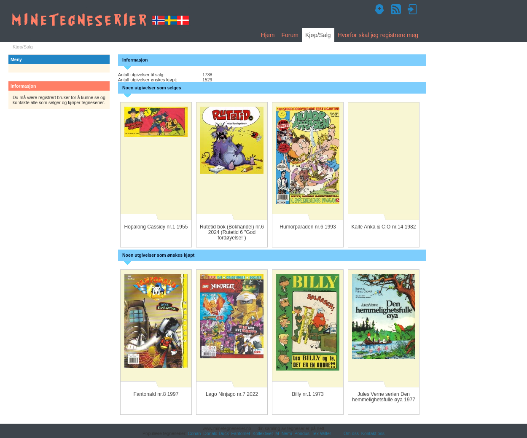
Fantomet (240, 433)
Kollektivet (263, 433)
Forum (289, 35)
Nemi (287, 433)
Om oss (351, 433)
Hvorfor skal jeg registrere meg (378, 35)
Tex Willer (321, 433)
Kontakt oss (372, 433)
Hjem (268, 35)
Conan (194, 433)
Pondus (301, 433)
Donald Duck (216, 433)
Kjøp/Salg (318, 35)
